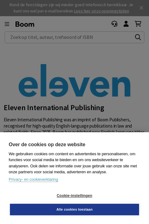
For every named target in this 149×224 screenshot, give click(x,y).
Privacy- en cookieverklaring (33, 179)
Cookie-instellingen (74, 196)
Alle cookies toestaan (74, 209)
